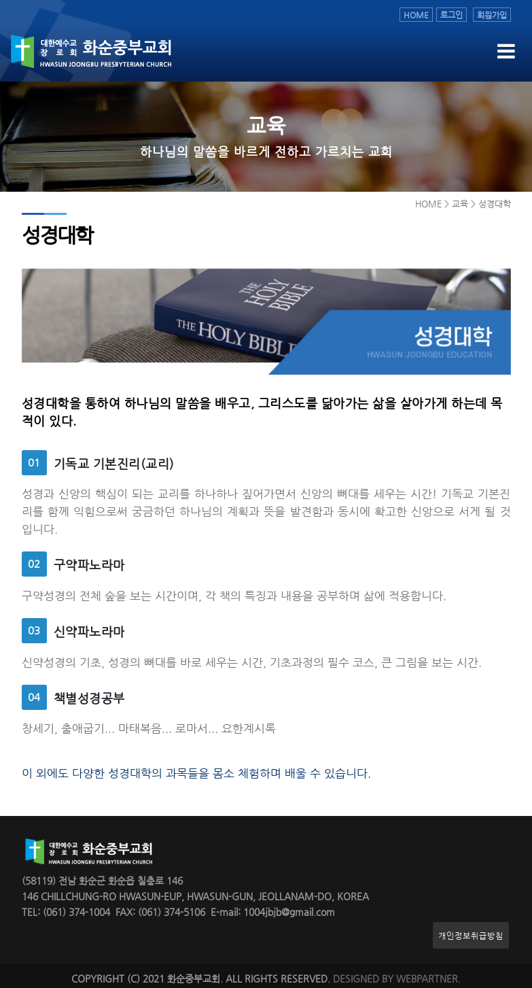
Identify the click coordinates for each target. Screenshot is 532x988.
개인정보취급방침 (470, 935)
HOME (416, 15)
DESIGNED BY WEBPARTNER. (397, 979)
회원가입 (492, 15)
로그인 (451, 15)
